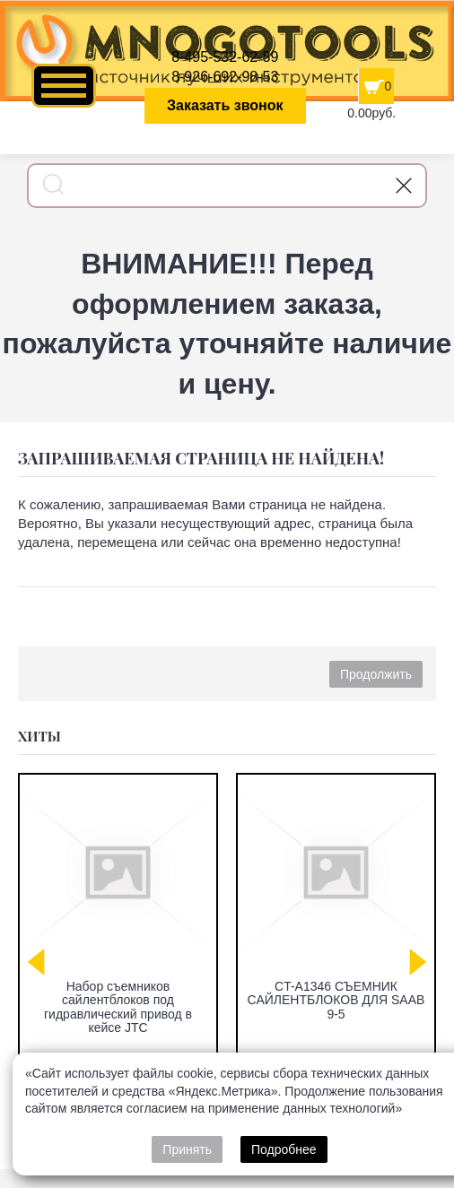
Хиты (39, 736)
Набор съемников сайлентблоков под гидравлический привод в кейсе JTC (118, 1007)
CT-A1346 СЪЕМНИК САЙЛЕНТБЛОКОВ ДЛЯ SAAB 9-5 (336, 1000)
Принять (187, 1149)
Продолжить (376, 674)
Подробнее (284, 1149)
